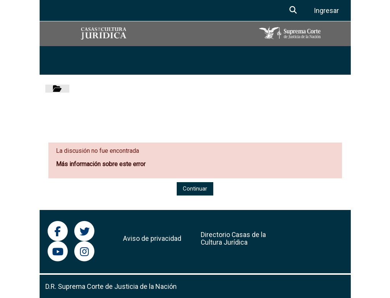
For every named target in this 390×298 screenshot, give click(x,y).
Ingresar (326, 10)
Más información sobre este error (100, 164)
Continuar (195, 188)
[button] (293, 11)
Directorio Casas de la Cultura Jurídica (233, 238)
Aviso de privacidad (152, 238)
